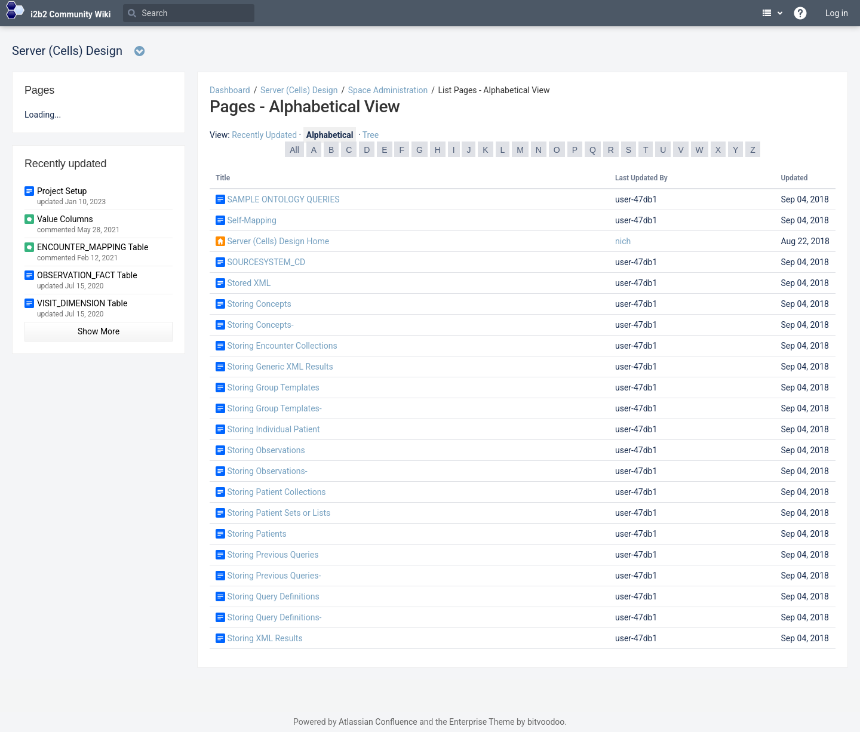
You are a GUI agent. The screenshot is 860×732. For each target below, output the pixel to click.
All (294, 150)
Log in (836, 13)
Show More (98, 331)
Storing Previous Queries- (274, 575)
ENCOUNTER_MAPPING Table (92, 247)
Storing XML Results (264, 638)
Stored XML (249, 283)
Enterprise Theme (481, 722)
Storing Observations (266, 450)
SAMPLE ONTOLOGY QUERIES (283, 199)
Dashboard (230, 90)
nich (623, 241)
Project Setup (62, 191)
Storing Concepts (259, 304)
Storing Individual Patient (273, 429)
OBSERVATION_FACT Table (87, 275)
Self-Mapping (251, 220)
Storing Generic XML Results (280, 366)
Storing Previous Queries (272, 554)
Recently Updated (264, 135)
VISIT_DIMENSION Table (82, 303)
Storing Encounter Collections (282, 345)
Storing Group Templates (273, 387)
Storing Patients (256, 534)
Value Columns (65, 219)
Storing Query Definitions (273, 596)
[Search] (188, 13)
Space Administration (388, 90)
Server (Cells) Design (298, 90)
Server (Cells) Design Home (278, 241)
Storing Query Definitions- (274, 617)
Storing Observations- (267, 471)
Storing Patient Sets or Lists (278, 513)
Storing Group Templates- (274, 408)
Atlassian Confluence (378, 722)
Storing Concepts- (260, 325)
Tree (371, 135)
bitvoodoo (545, 722)
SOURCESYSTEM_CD (266, 262)
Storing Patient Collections (276, 492)
